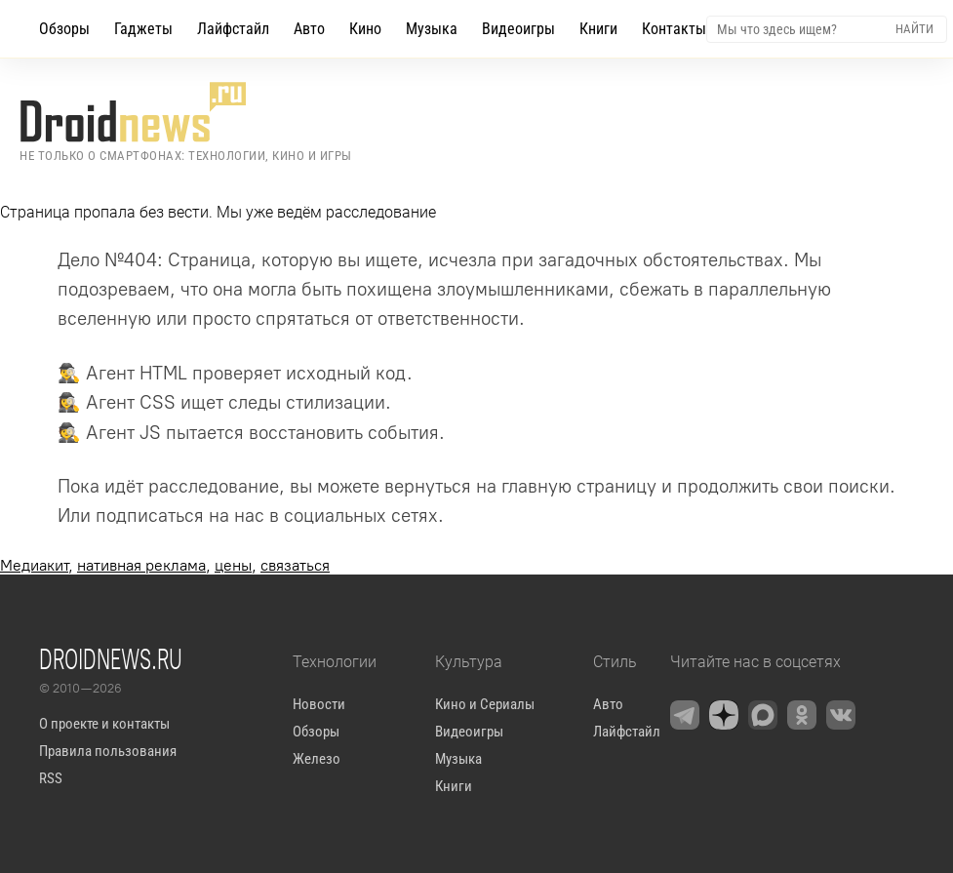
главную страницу (578, 486)
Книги (598, 29)
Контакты (674, 29)
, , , (165, 565)
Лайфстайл (233, 29)
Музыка (431, 29)
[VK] (840, 715)
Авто (309, 29)
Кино (365, 29)
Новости (319, 704)
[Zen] (723, 715)
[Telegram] (684, 715)
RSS (50, 778)
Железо (316, 759)
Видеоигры (518, 29)
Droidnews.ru (110, 658)
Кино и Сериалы (485, 704)
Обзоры (64, 29)
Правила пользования (108, 751)
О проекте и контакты (104, 724)
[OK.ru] (801, 715)
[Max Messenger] (762, 715)
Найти (914, 28)
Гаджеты (143, 29)
